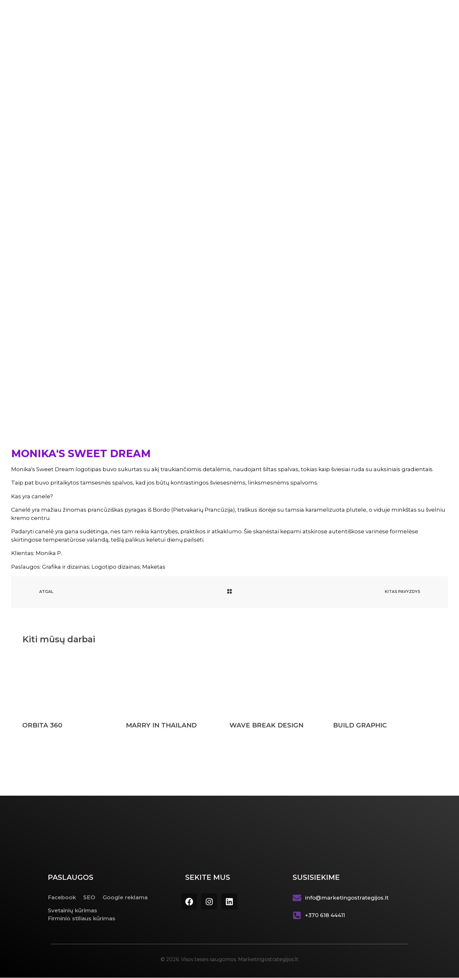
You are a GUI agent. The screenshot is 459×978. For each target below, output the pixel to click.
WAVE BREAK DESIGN (266, 725)
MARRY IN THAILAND (161, 725)
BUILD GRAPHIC (360, 725)
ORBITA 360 (42, 725)
